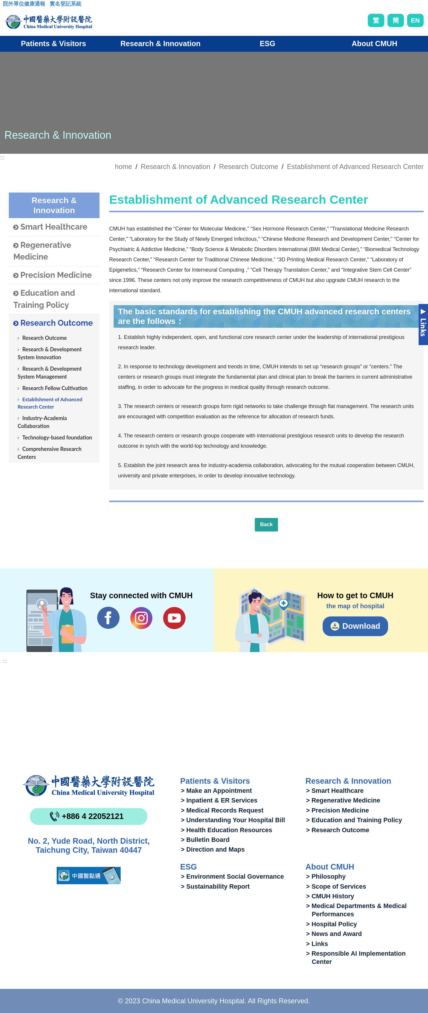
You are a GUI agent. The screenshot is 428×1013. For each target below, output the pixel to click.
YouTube (174, 618)
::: (7, 6)
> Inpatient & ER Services (219, 800)
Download (361, 626)
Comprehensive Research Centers (50, 453)
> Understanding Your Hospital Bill (233, 820)
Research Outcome (248, 166)
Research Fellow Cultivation (54, 388)
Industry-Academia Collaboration (42, 422)
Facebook (108, 618)
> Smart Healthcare (335, 790)
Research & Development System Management (50, 372)
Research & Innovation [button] (160, 43)
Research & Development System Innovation (50, 353)
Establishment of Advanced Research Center (355, 166)
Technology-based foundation (57, 437)
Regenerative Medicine (42, 251)
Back (266, 524)
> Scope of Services (336, 886)
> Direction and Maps (213, 849)
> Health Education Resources (226, 830)
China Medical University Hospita (88, 785)
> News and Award (334, 933)
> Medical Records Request (222, 810)
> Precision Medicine (337, 810)
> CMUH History (330, 896)
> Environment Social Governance (232, 876)
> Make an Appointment (216, 790)
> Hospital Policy (331, 924)
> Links (317, 943)
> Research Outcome (337, 830)
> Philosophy (326, 876)
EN (415, 20)
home (123, 166)
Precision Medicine (52, 275)
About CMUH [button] (374, 43)
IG (141, 618)
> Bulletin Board (205, 839)
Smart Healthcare (50, 227)
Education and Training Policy (44, 299)
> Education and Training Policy (354, 820)
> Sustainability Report (215, 886)
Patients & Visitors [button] (53, 43)
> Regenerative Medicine (343, 800)
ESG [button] (267, 43)
